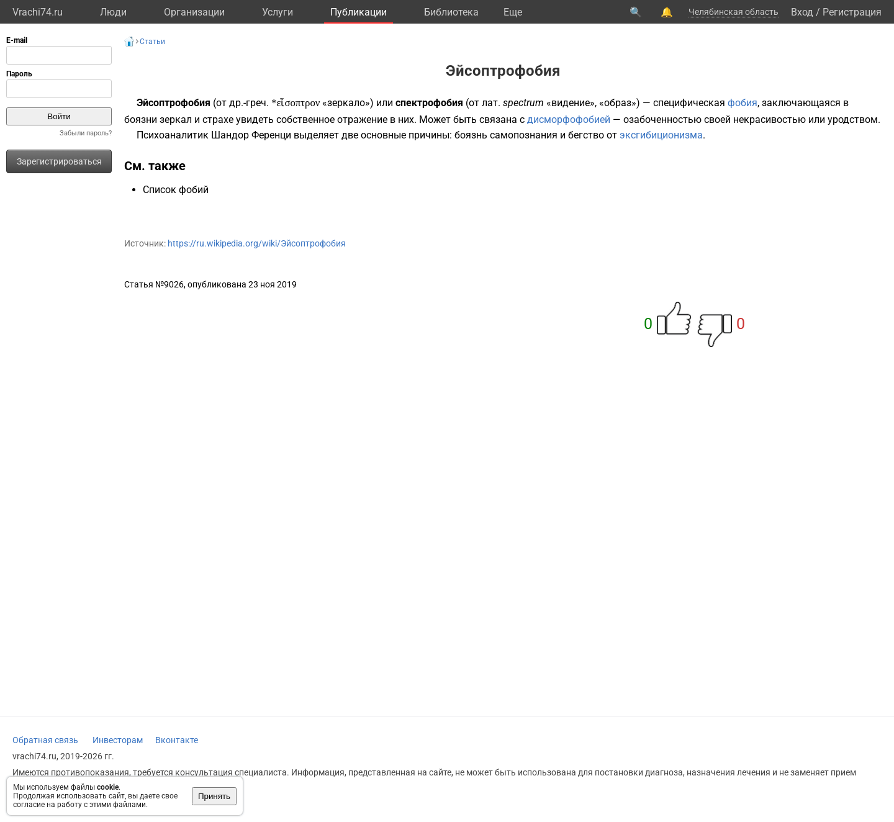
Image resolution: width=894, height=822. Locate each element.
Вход (802, 12)
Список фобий (176, 190)
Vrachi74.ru (37, 12)
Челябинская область (734, 12)
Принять (214, 796)
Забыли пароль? (86, 133)
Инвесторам (118, 740)
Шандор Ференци (251, 135)
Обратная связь (45, 740)
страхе (217, 119)
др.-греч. (249, 103)
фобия (742, 103)
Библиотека (451, 12)
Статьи (152, 41)
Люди (113, 12)
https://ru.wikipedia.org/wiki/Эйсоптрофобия (257, 243)
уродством (853, 119)
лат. (491, 103)
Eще (512, 12)
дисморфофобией (568, 119)
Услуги (277, 12)
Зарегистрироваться (59, 161)
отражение (362, 119)
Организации (194, 12)
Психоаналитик (173, 135)
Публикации (358, 12)
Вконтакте (176, 740)
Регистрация (852, 12)
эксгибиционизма (661, 135)
